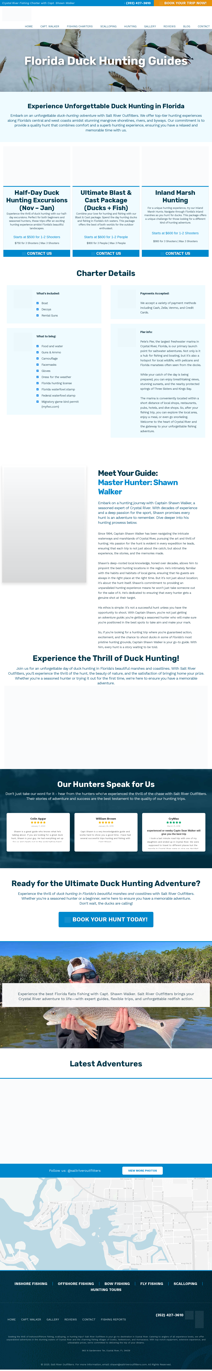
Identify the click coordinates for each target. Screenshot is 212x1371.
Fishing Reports (113, 1320)
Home (12, 1320)
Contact (89, 1320)
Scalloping (185, 1285)
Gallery (52, 1320)
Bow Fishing (117, 1285)
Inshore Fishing (30, 1285)
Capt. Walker (31, 1320)
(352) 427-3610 (137, 3)
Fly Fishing (151, 1285)
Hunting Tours (106, 1291)
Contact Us (37, 254)
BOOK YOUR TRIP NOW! (183, 3)
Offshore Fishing (76, 1285)
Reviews (70, 1320)
